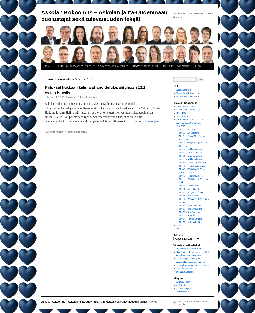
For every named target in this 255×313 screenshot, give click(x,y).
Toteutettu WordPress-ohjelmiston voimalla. (192, 303)
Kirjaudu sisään (183, 281)
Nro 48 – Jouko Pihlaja (189, 195)
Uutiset (59, 132)
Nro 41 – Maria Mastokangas (192, 166)
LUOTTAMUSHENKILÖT (145, 66)
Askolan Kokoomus (87, 97)
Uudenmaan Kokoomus (186, 96)
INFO (198, 66)
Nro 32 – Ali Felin (187, 129)
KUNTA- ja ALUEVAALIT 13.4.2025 (75, 66)
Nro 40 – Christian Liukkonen (192, 162)
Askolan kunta (182, 90)
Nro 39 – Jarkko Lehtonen (190, 159)
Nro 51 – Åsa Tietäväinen (190, 209)
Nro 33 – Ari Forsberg (189, 133)
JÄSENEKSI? (184, 66)
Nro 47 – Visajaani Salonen (191, 192)
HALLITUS (167, 66)
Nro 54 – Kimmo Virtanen (190, 218)
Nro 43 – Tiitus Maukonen (190, 176)
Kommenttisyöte (183, 288)
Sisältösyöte (181, 285)
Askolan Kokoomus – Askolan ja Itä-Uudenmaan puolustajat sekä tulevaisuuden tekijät (94, 301)
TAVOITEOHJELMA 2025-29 (113, 66)
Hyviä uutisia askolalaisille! (188, 248)
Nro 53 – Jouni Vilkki (188, 215)
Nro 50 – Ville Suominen (190, 205)
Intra (178, 228)
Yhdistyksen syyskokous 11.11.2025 (192, 265)
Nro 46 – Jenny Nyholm (189, 189)
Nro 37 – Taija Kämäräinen (191, 152)
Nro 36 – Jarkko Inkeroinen (191, 149)
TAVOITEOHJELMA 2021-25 (190, 119)
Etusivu (49, 66)
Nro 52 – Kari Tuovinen (189, 212)
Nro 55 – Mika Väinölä (189, 222)
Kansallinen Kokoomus (186, 93)
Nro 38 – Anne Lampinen (190, 156)
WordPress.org (182, 291)
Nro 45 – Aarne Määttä (189, 185)
